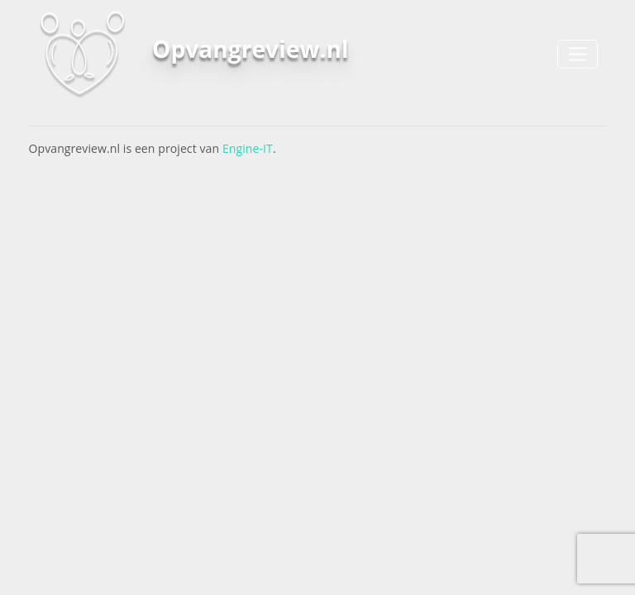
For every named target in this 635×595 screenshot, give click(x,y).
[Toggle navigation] (577, 54)
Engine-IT (247, 148)
